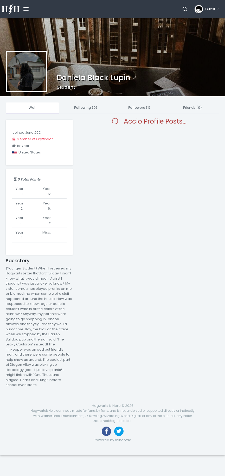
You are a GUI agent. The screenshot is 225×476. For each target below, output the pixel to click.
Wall (32, 107)
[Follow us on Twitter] (119, 431)
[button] (184, 9)
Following (85, 107)
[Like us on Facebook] (106, 431)
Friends (192, 107)
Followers (139, 107)
